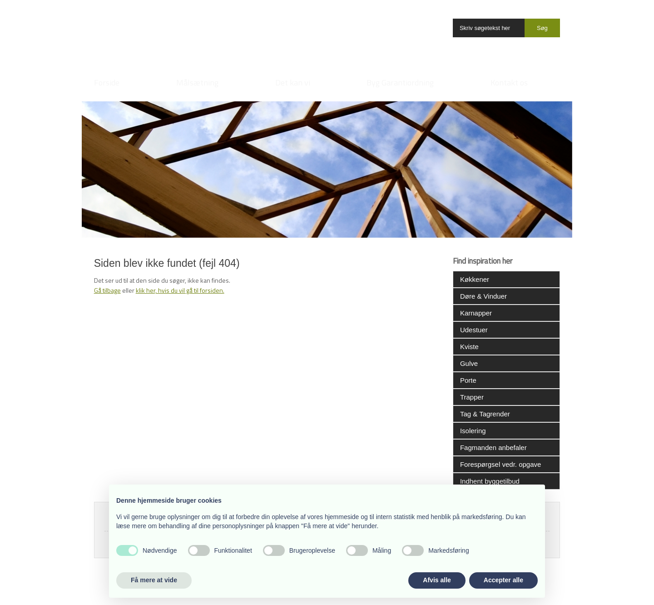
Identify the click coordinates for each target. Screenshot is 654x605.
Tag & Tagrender (485, 414)
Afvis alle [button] (437, 580)
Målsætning (197, 82)
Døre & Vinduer (483, 296)
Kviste (469, 346)
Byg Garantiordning (400, 82)
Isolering (473, 431)
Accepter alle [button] (503, 580)
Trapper (472, 397)
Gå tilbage (107, 290)
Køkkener (474, 279)
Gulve (469, 363)
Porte (468, 380)
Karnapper (476, 313)
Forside (106, 82)
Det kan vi (292, 82)
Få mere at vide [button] (154, 580)
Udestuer (474, 330)
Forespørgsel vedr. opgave (500, 464)
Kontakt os (509, 82)
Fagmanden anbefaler (493, 447)
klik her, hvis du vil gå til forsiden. (180, 290)
